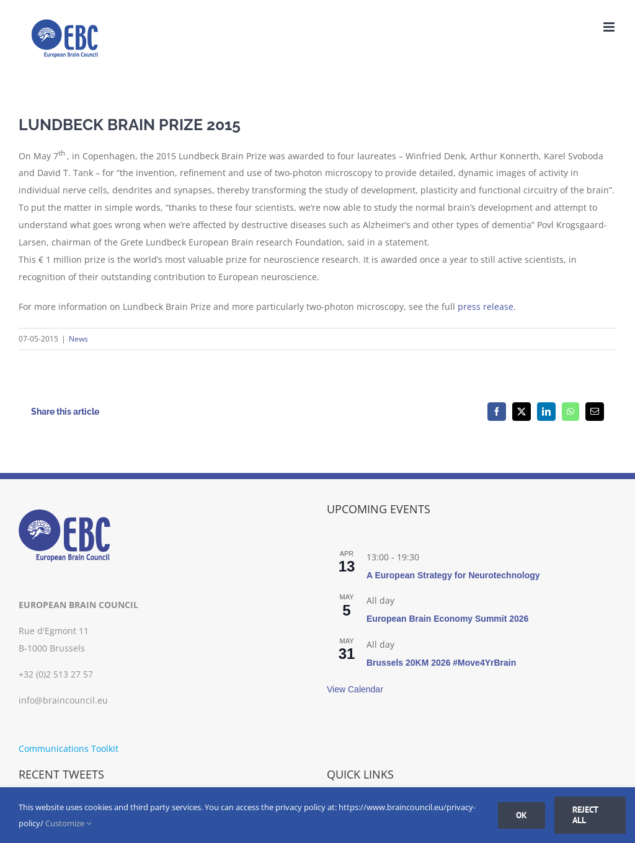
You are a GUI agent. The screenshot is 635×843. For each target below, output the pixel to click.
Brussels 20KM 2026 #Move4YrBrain (441, 663)
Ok (521, 815)
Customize (68, 823)
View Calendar (355, 689)
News (78, 338)
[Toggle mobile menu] (609, 26)
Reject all (585, 815)
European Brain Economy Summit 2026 (447, 619)
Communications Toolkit (68, 748)
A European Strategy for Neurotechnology (453, 575)
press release (485, 306)
